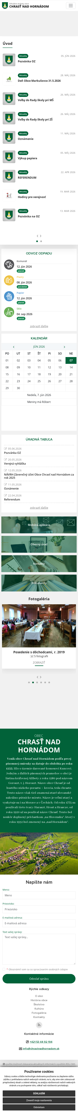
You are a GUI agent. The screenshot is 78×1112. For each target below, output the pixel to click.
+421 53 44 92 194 (41, 1042)
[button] (37, 241)
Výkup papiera (27, 158)
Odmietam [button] (39, 1107)
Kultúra (39, 1008)
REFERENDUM (27, 177)
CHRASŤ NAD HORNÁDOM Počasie (39, 418)
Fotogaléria (39, 1013)
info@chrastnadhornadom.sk (41, 1048)
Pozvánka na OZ (29, 216)
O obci (39, 996)
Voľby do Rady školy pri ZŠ (35, 119)
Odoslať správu (39, 979)
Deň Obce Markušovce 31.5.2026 (39, 81)
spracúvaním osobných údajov (50, 969)
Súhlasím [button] (39, 1093)
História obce (39, 1000)
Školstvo (39, 1004)
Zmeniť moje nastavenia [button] (39, 1100)
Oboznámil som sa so (37, 969)
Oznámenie (25, 139)
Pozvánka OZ (26, 61)
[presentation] (37, 236)
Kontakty (39, 1017)
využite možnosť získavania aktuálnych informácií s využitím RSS (36, 1063)
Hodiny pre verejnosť (32, 197)
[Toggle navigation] (70, 5)
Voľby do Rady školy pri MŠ (36, 100)
